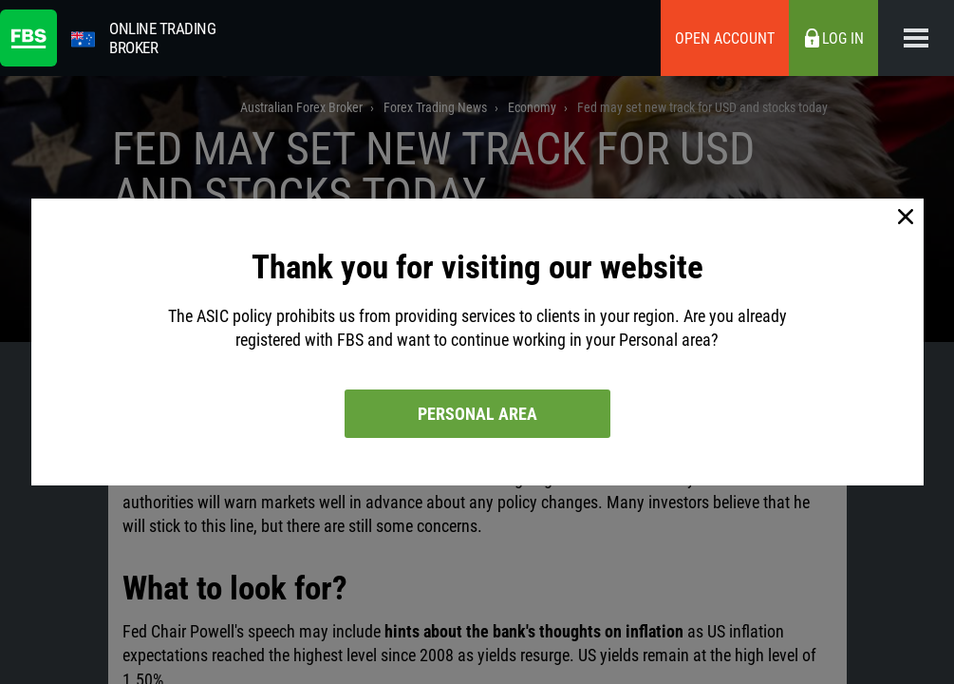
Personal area (477, 414)
